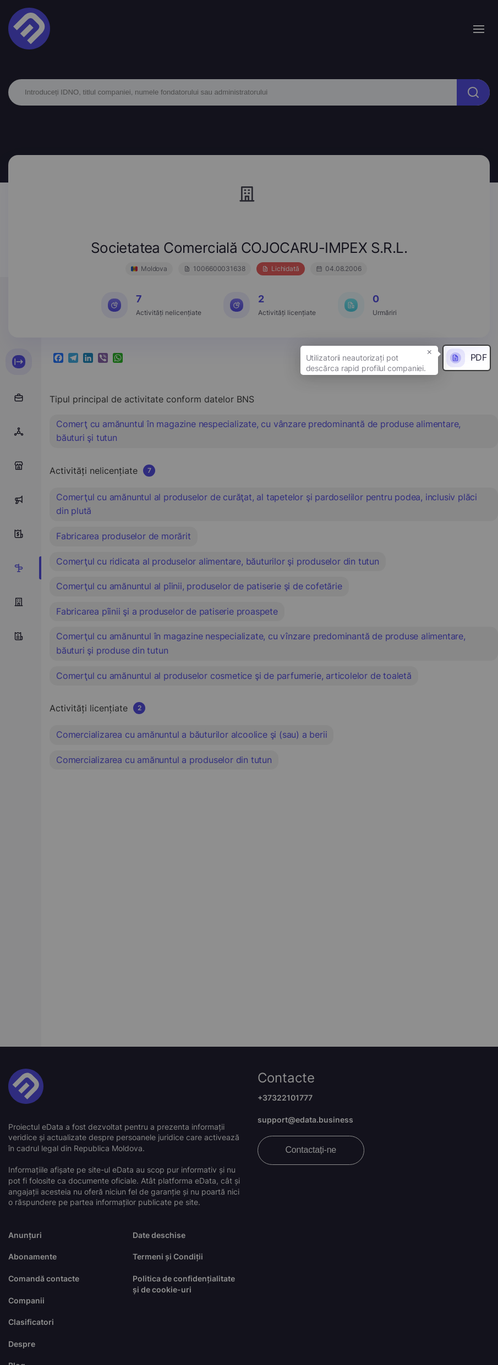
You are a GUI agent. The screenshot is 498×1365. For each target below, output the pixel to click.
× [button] (429, 351)
